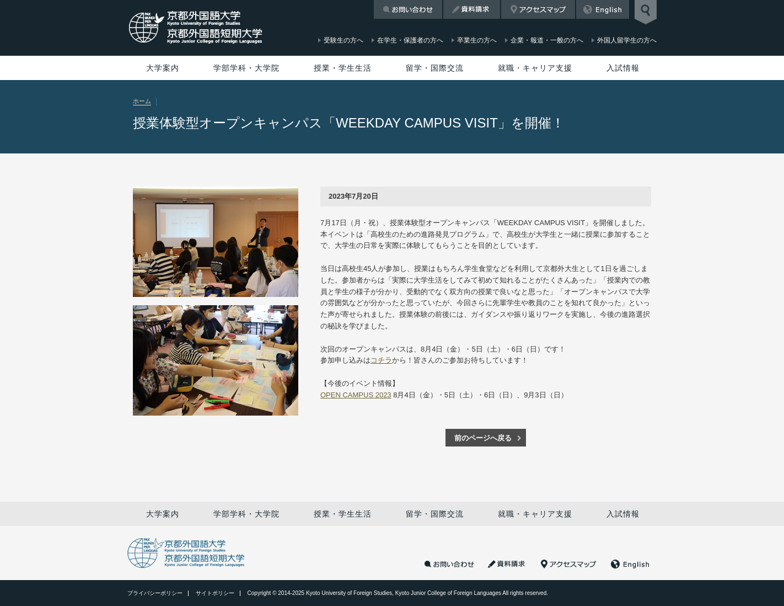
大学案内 (162, 67)
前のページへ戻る (483, 438)
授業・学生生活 (343, 67)
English (602, 9)
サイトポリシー (215, 593)
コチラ (381, 360)
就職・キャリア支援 (535, 67)
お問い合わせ (408, 9)
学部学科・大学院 (246, 67)
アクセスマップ (538, 9)
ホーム (142, 101)
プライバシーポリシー (154, 593)
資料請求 (471, 9)
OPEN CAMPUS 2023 (355, 395)
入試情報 (623, 67)
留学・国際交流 (435, 67)
